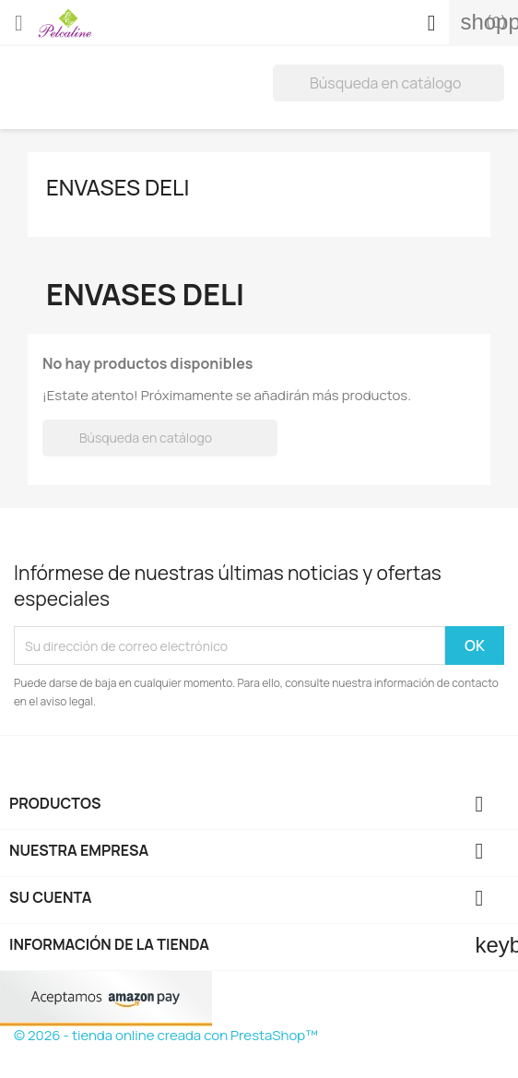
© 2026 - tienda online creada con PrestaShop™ (166, 1035)
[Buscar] (388, 83)
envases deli (118, 187)
